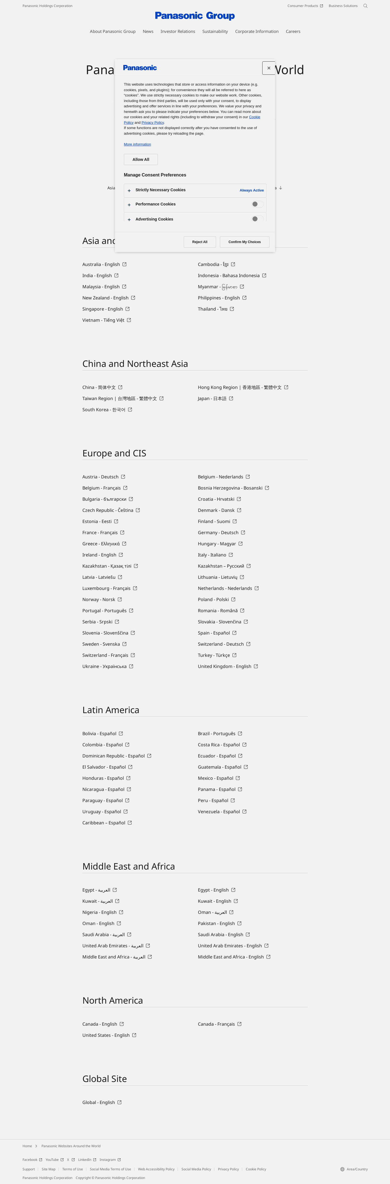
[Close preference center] (269, 68)
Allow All (141, 159)
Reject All (199, 242)
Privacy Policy (228, 1169)
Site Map (48, 1169)
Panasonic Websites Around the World (70, 1146)
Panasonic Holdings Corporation (47, 5)
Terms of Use (72, 1169)
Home (27, 1146)
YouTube (55, 1159)
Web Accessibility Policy (156, 1169)
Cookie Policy (256, 1169)
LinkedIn (87, 1159)
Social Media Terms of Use (110, 1169)
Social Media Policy (196, 1169)
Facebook (32, 1159)
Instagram (110, 1159)
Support (29, 1169)
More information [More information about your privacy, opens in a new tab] (137, 144)
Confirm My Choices (245, 242)
